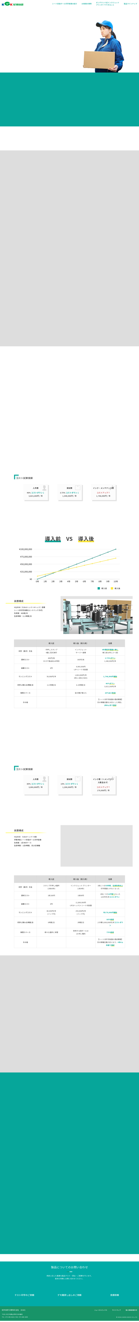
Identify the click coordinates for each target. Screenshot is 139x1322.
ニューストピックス (99, 1311)
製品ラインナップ (130, 3)
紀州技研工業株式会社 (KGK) (13, 1311)
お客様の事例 (87, 3)
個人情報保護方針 (131, 1311)
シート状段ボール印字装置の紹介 (64, 3)
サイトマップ (115, 1311)
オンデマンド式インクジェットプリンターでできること (107, 3)
